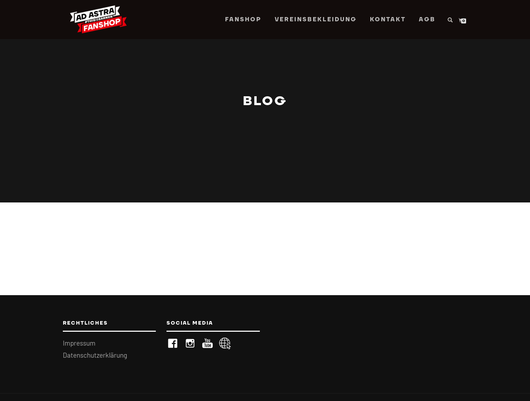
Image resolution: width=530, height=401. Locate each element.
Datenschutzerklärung (95, 355)
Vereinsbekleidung (316, 19)
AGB (427, 19)
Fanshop (243, 19)
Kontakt (388, 19)
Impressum (79, 343)
